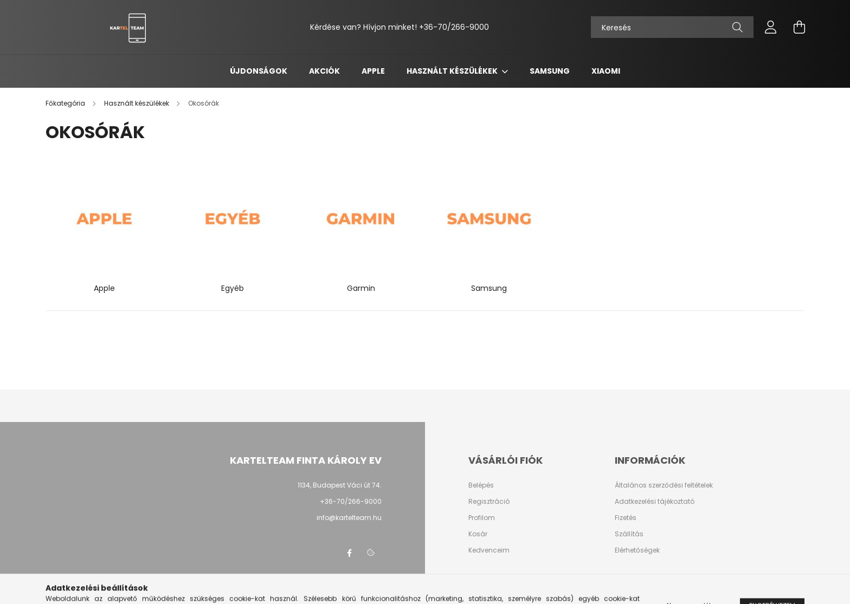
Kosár (477, 534)
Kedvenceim (489, 550)
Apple (373, 71)
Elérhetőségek (637, 550)
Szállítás (629, 534)
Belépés (481, 485)
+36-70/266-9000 (454, 27)
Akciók (324, 71)
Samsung (550, 71)
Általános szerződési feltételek (664, 485)
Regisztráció (489, 501)
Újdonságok (258, 71)
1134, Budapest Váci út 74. (340, 485)
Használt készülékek (453, 71)
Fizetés (625, 518)
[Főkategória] (66, 103)
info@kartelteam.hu (349, 517)
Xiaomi (605, 71)
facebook (349, 553)
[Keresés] (672, 27)
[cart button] (799, 27)
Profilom (481, 518)
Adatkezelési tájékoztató (654, 501)
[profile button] (771, 27)
